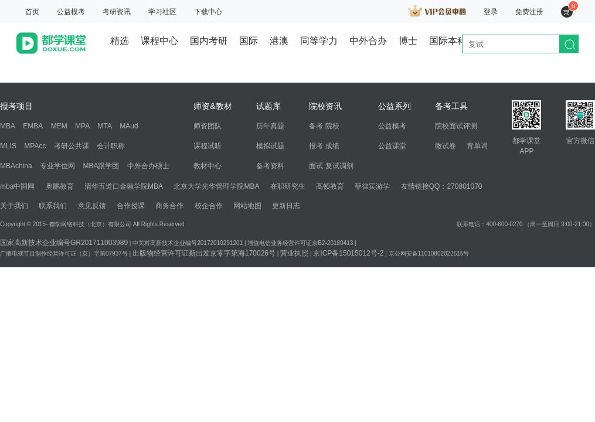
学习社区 (162, 12)
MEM (59, 126)
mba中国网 (17, 186)
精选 (119, 41)
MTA (105, 126)
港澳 (279, 41)
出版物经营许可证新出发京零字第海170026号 (204, 253)
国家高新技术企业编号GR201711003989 (64, 243)
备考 (316, 126)
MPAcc (35, 146)
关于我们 (14, 206)
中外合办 (368, 41)
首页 (32, 12)
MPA (82, 126)
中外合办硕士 (148, 166)
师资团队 (207, 126)
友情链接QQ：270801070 (441, 186)
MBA (7, 126)
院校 (332, 126)
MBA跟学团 (101, 166)
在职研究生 (287, 186)
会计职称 (111, 146)
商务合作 (169, 206)
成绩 (332, 146)
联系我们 (53, 206)
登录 (491, 12)
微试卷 (445, 146)
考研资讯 (117, 12)
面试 (316, 166)
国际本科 (448, 41)
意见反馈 (92, 206)
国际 (248, 41)
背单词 (477, 146)
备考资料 (270, 166)
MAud (129, 126)
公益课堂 (392, 146)
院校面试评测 (456, 126)
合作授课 (131, 206)
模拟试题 (270, 146)
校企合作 (209, 206)
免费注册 (529, 12)
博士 (408, 41)
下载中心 (208, 12)
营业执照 (294, 253)
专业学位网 (57, 166)
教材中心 (207, 166)
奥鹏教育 (60, 186)
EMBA (33, 126)
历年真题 (270, 126)
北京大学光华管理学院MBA (216, 186)
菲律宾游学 (372, 186)
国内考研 (208, 41)
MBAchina (16, 166)
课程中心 (159, 41)
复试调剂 (339, 166)
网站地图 (247, 206)
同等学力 (319, 41)
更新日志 (286, 206)
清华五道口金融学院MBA (123, 186)
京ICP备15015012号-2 (348, 253)
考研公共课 (71, 146)
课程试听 (207, 146)
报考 (316, 146)
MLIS (8, 146)
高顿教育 (330, 186)
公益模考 (71, 12)
